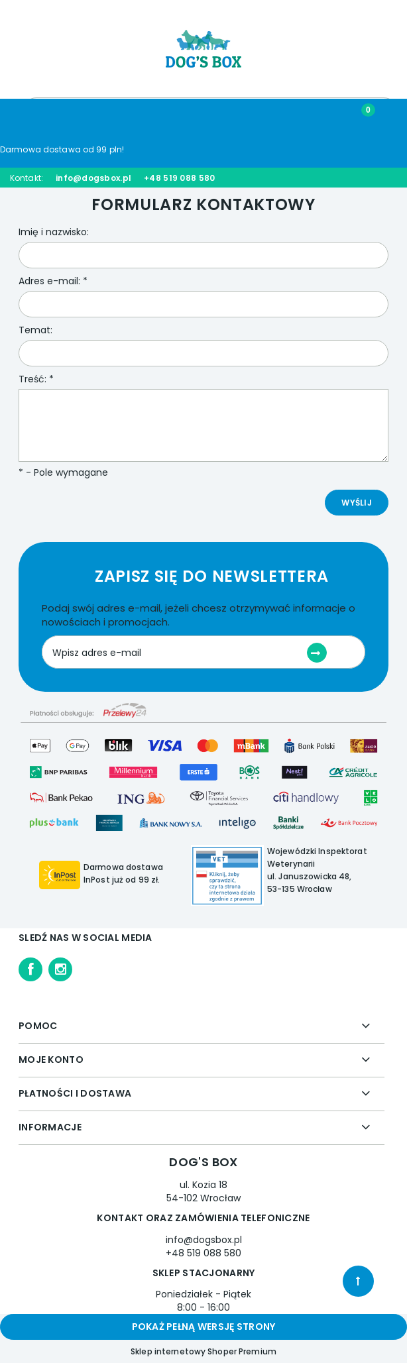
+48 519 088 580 (179, 178)
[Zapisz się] (317, 653)
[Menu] (51, 116)
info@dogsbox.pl (93, 178)
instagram (60, 969)
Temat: (35, 330)
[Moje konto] (254, 116)
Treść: (36, 379)
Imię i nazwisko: (54, 232)
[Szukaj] (153, 115)
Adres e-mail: (53, 281)
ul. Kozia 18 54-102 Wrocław (203, 1191)
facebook (30, 969)
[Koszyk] (357, 115)
